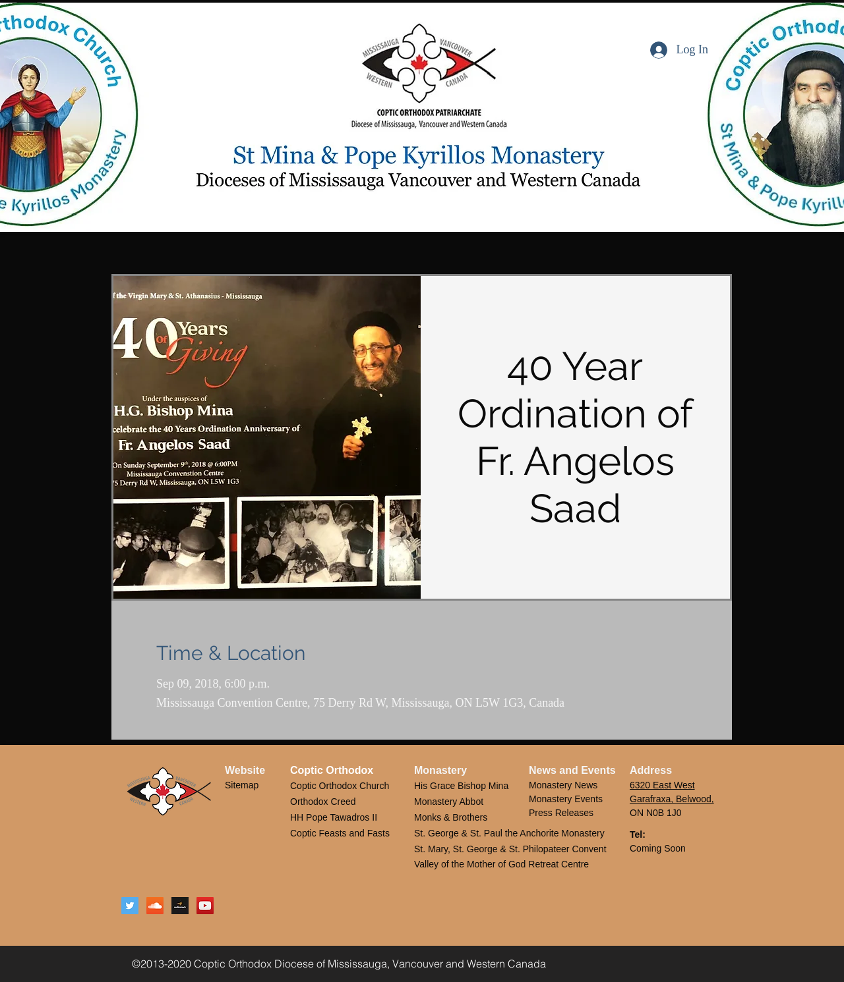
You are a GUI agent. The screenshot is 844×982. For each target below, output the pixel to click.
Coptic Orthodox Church (339, 785)
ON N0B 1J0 (656, 812)
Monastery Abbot (448, 801)
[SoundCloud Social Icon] (155, 905)
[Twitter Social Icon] (129, 905)
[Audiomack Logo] (180, 905)
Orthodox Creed (323, 801)
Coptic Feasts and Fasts (341, 833)
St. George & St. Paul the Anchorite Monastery (509, 833)
